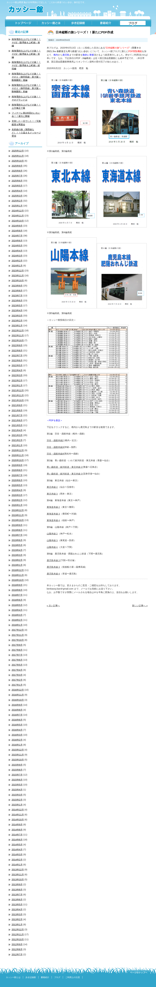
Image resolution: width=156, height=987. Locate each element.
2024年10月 (18, 220)
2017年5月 (17, 665)
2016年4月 (17, 730)
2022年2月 (17, 380)
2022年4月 (17, 370)
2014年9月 (17, 824)
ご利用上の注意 (72, 977)
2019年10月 (18, 520)
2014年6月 (17, 839)
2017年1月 (17, 685)
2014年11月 (18, 814)
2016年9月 (17, 705)
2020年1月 (17, 505)
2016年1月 (17, 744)
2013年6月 (17, 899)
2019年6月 (17, 540)
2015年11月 (18, 754)
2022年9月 (17, 345)
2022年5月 (17, 365)
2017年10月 (18, 640)
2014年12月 (18, 809)
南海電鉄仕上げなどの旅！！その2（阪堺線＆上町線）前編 (26, 54)
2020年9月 (17, 465)
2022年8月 (17, 350)
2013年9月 (17, 884)
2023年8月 (17, 290)
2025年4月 (17, 191)
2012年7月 (17, 954)
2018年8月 (17, 590)
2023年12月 (18, 270)
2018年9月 (17, 585)
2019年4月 (17, 550)
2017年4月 (17, 670)
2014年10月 (18, 819)
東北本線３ (52, 493)
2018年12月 (18, 570)
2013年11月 (18, 874)
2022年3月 (17, 375)
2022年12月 (18, 330)
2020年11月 (18, 455)
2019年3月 (17, 555)
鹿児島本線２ (53, 560)
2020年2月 (17, 500)
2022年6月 (17, 360)
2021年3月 (17, 435)
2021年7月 (17, 415)
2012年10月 (18, 939)
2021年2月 (17, 440)
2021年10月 (18, 400)
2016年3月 (17, 735)
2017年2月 (17, 680)
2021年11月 (18, 395)
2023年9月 (17, 285)
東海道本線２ (53, 507)
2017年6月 (17, 660)
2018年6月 (17, 600)
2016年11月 (18, 695)
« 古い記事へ (53, 605)
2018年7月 (17, 595)
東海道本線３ (53, 513)
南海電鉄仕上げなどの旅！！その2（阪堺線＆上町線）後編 (26, 42)
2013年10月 (18, 879)
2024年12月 (18, 210)
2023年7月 (17, 295)
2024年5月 (17, 245)
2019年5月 (17, 545)
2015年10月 (18, 759)
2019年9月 (17, 525)
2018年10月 (18, 580)
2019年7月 (17, 535)
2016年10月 (18, 700)
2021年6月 (17, 420)
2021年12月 (18, 390)
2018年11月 (18, 575)
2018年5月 (17, 605)
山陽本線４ (52, 547)
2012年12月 (18, 929)
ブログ (135, 23)
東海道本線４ (53, 520)
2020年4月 (17, 490)
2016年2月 (17, 740)
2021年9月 (17, 405)
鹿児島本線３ (53, 567)
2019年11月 (18, 515)
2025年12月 (18, 150)
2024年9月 (17, 225)
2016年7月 (17, 715)
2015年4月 (17, 789)
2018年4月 (17, 610)
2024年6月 (17, 240)
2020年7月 (17, 475)
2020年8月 (17, 470)
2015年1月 (17, 804)
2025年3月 (17, 195)
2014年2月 (17, 859)
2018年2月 (17, 620)
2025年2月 (17, 200)
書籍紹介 (105, 23)
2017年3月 (17, 675)
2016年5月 (17, 724)
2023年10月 (18, 280)
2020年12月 (18, 450)
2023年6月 (17, 300)
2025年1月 (17, 205)
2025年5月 (17, 185)
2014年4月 (17, 849)
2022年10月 (18, 340)
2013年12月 (18, 869)
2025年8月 (17, 170)
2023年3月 (17, 315)
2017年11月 (18, 635)
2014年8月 (17, 829)
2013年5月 (17, 904)
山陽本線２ (52, 533)
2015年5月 (17, 784)
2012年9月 (17, 944)
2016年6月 (17, 720)
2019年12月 (18, 510)
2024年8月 (17, 230)
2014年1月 (17, 864)
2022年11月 (18, 335)
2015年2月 (17, 799)
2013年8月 (17, 889)
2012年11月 (18, 934)
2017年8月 (17, 650)
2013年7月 (17, 894)
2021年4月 (17, 430)
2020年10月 (18, 460)
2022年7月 (17, 355)
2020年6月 (17, 480)
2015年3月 (17, 794)
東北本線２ (52, 487)
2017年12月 (18, 630)
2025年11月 (18, 156)
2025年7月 (17, 175)
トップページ (21, 23)
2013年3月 (17, 914)
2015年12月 (18, 749)
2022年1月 (17, 385)
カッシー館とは (51, 23)
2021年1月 (17, 445)
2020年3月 (17, 495)
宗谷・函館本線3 (55, 447)
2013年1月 (17, 924)
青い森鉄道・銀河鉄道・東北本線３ (65, 473)
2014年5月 (17, 844)
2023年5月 (17, 305)
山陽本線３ (52, 540)
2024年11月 (18, 215)
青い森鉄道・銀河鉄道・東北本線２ (65, 467)
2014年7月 (17, 834)
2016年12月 (18, 690)
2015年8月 (17, 769)
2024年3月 (17, 255)
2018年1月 (17, 625)
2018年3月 (17, 615)
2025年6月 (17, 180)
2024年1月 (17, 265)
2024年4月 (17, 250)
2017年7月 (17, 655)
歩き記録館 (78, 23)
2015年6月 (17, 779)
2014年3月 (17, 854)
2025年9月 (17, 166)
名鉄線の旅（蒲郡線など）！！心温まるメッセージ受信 (26, 132)
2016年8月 (17, 710)
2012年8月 (17, 949)
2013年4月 (17, 909)
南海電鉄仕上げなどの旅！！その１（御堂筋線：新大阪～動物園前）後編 (26, 76)
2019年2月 (17, 560)
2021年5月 (17, 425)
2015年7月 (17, 774)
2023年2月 (17, 320)
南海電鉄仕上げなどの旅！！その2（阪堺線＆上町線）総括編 (26, 65)
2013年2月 (17, 919)
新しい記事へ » (140, 605)
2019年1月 (17, 565)
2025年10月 (18, 161)
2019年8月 (17, 530)
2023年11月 (18, 275)
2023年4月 (17, 310)
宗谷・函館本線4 (55, 453)
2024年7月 (17, 235)
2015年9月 (17, 765)
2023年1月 (17, 325)
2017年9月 (17, 645)
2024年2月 (17, 260)
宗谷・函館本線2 (55, 440)
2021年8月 (17, 410)
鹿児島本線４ (53, 573)
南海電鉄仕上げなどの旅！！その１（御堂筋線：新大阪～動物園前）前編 (26, 88)
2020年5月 (17, 485)
